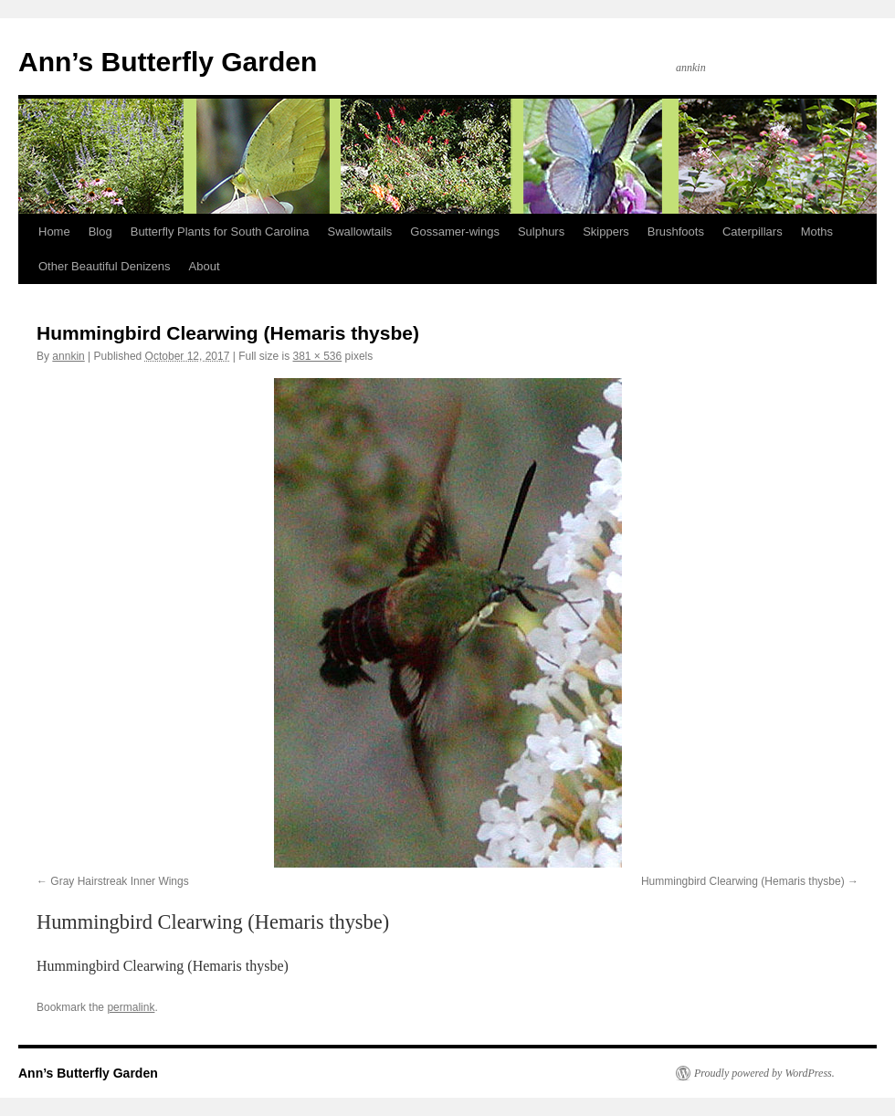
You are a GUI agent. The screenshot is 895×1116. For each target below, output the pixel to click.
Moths (817, 231)
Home (54, 231)
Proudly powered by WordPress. (764, 1073)
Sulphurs (541, 231)
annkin (68, 356)
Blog (100, 231)
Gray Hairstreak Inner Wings (119, 881)
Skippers (606, 231)
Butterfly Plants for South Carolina (220, 231)
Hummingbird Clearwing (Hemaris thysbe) (743, 881)
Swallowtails (360, 231)
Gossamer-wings (455, 231)
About (204, 266)
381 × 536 (317, 356)
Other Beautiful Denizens (104, 266)
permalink (130, 1007)
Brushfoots (676, 231)
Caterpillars (752, 231)
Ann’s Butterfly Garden (167, 62)
